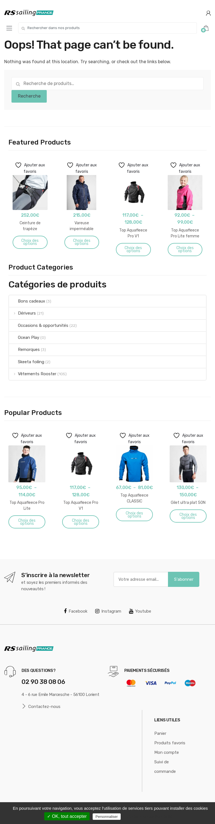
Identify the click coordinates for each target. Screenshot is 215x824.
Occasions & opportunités (38, 325)
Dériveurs (22, 313)
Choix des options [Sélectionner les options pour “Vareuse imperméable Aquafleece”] (81, 242)
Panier (160, 733)
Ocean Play (24, 337)
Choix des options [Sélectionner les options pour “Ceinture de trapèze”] (30, 242)
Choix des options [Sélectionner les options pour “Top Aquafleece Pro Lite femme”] (185, 249)
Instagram (108, 611)
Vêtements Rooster (32, 373)
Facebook (75, 611)
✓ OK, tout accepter (67, 816)
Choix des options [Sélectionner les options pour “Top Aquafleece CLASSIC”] (134, 515)
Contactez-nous (41, 706)
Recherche (29, 96)
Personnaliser (106, 816)
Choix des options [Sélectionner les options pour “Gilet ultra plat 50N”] (188, 516)
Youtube (140, 611)
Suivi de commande (165, 766)
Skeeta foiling (26, 361)
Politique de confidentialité (150, 816)
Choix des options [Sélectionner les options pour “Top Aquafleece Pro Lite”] (27, 522)
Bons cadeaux (27, 301)
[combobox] (107, 28)
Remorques (24, 349)
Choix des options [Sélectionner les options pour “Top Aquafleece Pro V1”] (133, 249)
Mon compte (166, 752)
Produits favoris (169, 742)
